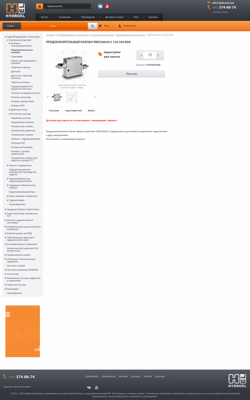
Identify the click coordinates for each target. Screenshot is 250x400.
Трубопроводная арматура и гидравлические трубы (20, 238)
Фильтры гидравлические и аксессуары (20, 221)
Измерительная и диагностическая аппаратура (24, 228)
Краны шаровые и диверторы (23, 196)
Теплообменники (17, 204)
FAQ (136, 17)
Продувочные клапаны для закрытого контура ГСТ (24, 159)
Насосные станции (16, 266)
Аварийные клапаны (21, 118)
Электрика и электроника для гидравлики (21, 260)
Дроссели (15, 71)
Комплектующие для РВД (19, 233)
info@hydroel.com (223, 3)
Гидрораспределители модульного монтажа (22, 87)
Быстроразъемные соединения (22, 244)
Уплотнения (12, 274)
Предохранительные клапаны (22, 51)
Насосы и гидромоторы (20, 165)
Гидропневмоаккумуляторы (22, 192)
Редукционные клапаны (22, 122)
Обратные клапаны (20, 82)
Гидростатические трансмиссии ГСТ (22, 214)
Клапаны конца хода (21, 97)
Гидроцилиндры (16, 200)
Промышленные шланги (18, 255)
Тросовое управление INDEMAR (22, 270)
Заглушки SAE (18, 143)
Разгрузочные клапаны (22, 126)
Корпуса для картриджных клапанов (23, 62)
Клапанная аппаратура (20, 40)
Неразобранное (14, 293)
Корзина (51, 6)
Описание (54, 110)
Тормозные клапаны (21, 67)
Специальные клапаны (22, 135)
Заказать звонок (220, 12)
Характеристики (73, 110)
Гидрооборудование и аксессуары (23, 37)
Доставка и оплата (114, 17)
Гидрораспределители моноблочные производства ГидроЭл (22, 172)
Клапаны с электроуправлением (21, 44)
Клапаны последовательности (25, 93)
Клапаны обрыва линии (22, 101)
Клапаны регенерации (22, 147)
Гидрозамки (16, 56)
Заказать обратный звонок (17, 387)
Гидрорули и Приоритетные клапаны (22, 186)
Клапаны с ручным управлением (20, 152)
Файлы (91, 110)
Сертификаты (91, 376)
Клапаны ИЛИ (18, 105)
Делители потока (19, 110)
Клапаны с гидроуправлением (25, 139)
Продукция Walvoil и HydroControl (23, 209)
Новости (148, 376)
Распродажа (13, 289)
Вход (106, 25)
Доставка (123, 376)
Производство (88, 17)
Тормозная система (16, 285)
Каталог (45, 17)
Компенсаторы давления (23, 130)
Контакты (153, 17)
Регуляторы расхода (21, 114)
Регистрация (130, 25)
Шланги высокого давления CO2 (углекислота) (22, 249)
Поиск (10, 25)
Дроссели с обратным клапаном (21, 77)
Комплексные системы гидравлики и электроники (23, 279)
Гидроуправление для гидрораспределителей (20, 180)
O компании (65, 17)
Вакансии (160, 376)
